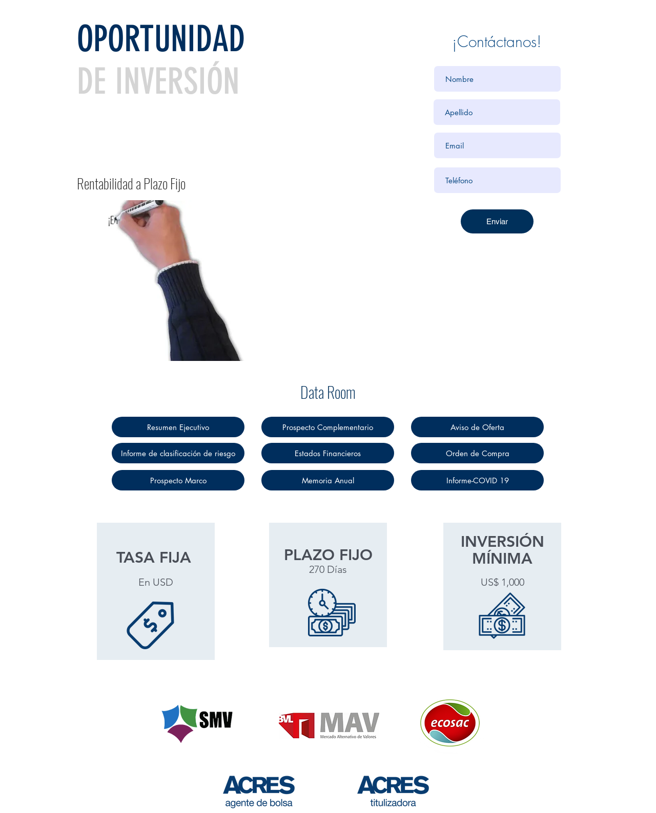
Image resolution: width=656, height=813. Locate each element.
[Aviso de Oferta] (477, 427)
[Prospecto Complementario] (327, 427)
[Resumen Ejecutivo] (178, 427)
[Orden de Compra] (477, 453)
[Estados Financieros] (327, 453)
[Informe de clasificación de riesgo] (178, 453)
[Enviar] (497, 221)
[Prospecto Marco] (178, 480)
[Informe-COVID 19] (477, 480)
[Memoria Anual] (327, 480)
